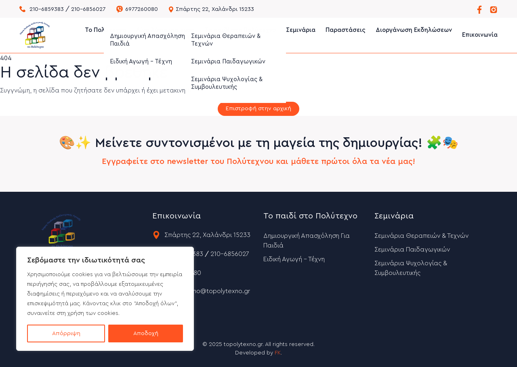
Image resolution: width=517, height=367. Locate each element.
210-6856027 (88, 9)
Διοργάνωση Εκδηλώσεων (414, 35)
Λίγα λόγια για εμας (165, 35)
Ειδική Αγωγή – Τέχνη (294, 259)
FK (278, 353)
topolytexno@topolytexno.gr (207, 291)
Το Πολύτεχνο (105, 35)
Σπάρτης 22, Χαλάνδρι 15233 (215, 9)
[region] (105, 299)
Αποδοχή (145, 333)
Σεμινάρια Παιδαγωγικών (412, 249)
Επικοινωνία (480, 35)
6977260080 (141, 9)
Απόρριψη (66, 333)
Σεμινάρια (300, 35)
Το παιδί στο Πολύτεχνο (240, 35)
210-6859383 (46, 9)
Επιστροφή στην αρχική (258, 108)
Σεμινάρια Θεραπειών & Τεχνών (421, 236)
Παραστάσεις (346, 35)
